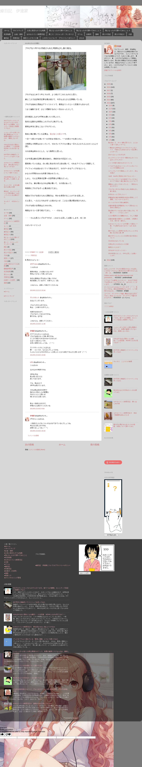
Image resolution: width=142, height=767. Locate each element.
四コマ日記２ (120, 34)
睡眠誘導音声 (8, 269)
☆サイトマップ (9, 548)
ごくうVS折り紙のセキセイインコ (120, 163)
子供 (5, 255)
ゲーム (80, 34)
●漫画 (6, 573)
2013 (109, 103)
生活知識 (7, 34)
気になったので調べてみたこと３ (117, 30)
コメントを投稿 (33, 435)
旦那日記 (16, 38)
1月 (110, 140)
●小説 (6, 562)
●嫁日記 (7, 566)
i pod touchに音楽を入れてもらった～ (122, 176)
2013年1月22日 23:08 (37, 355)
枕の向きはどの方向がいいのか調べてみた (28, 678)
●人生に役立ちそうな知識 (13, 553)
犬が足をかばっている (116, 241)
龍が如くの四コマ (57, 134)
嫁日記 (6, 38)
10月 (110, 112)
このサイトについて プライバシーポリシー (58, 38)
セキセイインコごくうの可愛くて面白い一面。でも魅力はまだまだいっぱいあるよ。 (123, 226)
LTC (31, 362)
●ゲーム (7, 564)
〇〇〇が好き (109, 306)
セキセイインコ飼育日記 (36, 34)
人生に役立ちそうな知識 (36, 30)
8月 (110, 118)
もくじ (6, 226)
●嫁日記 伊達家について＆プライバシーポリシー (53, 565)
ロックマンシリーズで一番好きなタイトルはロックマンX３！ (123, 159)
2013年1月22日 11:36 (37, 324)
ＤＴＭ (6, 213)
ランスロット (34, 297)
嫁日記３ (7, 234)
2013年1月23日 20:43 (37, 431)
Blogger (75, 718)
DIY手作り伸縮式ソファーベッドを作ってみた (11, 156)
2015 (109, 97)
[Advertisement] (36, 238)
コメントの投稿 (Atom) (37, 449)
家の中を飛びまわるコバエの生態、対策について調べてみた (124, 425)
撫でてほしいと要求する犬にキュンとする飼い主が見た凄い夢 (123, 232)
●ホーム (7, 291)
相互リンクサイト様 (30, 38)
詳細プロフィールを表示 (112, 70)
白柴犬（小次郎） (10, 280)
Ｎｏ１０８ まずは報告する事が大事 (11, 186)
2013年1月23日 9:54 (37, 408)
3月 (110, 134)
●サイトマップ (9, 296)
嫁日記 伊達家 (14, 10)
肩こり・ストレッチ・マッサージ (61, 34)
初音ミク (7, 258)
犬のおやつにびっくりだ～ (117, 250)
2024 (109, 87)
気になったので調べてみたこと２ (88, 30)
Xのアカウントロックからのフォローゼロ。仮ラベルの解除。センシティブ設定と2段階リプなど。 (11, 124)
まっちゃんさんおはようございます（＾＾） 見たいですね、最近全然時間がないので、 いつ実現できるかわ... (120, 289)
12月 (110, 105)
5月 (110, 127)
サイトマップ (18, 30)
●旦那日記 (7, 569)
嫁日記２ (7, 232)
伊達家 (32, 331)
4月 (110, 130)
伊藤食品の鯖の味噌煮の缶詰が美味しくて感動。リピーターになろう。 (123, 198)
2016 (109, 93)
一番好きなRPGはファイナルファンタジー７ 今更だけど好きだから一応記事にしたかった (123, 149)
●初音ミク (7, 575)
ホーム (6, 30)
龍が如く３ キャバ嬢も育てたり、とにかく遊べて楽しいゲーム (123, 143)
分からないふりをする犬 (116, 154)
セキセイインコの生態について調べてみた (11, 172)
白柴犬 (88, 34)
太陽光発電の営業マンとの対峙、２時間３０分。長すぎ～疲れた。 (123, 220)
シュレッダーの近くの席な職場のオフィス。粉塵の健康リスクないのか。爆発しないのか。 (11, 136)
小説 (130, 34)
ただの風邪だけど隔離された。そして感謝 (123, 216)
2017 (109, 90)
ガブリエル (34, 264)
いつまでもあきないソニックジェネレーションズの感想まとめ (123, 167)
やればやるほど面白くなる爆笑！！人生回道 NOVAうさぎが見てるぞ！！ (12, 147)
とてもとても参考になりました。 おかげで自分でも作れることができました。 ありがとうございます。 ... (120, 282)
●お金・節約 (8, 551)
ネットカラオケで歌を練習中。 (119, 202)
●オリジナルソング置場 (12, 578)
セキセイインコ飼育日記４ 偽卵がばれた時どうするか (32, 703)
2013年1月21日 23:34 (37, 290)
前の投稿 (94, 444)
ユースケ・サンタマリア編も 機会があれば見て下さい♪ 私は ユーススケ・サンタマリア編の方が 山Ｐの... (120, 295)
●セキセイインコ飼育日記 (13, 560)
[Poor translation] (8, 734)
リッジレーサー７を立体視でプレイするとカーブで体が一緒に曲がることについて (123, 180)
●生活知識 (7, 557)
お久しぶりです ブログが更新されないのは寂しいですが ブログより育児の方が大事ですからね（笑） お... (120, 271)
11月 (110, 109)
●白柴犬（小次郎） (11, 571)
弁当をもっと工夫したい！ (117, 194)
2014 (109, 100)
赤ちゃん (7, 274)
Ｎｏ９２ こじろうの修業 (122, 361)
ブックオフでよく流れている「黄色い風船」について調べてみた (35, 639)
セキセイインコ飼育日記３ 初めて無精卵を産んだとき (125, 414)
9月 (110, 115)
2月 (110, 137)
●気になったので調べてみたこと (15, 555)
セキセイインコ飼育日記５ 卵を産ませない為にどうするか (11, 164)
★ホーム (7, 546)
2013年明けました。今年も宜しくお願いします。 (12, 179)
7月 (110, 121)
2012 (109, 260)
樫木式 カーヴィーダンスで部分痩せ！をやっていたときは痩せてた (11, 194)
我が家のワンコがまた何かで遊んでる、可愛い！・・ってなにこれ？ (123, 211)
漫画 (97, 34)
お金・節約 (18, 34)
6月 (110, 124)
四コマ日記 (106, 34)
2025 (109, 84)
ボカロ (81, 38)
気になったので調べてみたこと (60, 30)
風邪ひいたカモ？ (114, 247)
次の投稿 (29, 444)
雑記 (5, 247)
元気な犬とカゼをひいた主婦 (118, 244)
